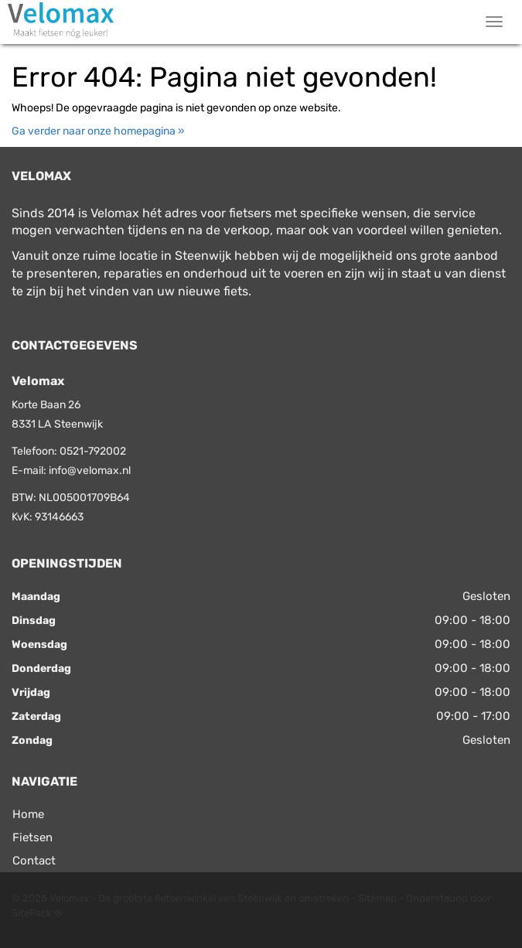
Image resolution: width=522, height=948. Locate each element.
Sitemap (377, 898)
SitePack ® (37, 913)
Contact (34, 861)
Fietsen (32, 837)
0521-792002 (93, 451)
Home (28, 814)
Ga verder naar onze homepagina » (98, 131)
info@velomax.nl (90, 470)
